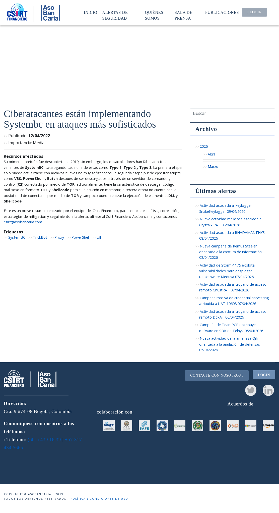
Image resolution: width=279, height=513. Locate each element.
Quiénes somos (154, 15)
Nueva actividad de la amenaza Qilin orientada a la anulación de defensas (229, 344)
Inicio (90, 12)
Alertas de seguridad (115, 15)
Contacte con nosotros (217, 375)
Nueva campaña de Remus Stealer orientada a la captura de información (230, 252)
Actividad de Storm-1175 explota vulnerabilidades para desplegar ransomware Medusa (227, 271)
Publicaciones (222, 12)
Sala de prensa (183, 15)
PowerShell (81, 237)
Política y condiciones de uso (99, 498)
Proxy (59, 237)
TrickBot (40, 237)
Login (254, 12)
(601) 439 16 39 (44, 439)
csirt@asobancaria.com (23, 222)
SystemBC (16, 237)
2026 (204, 146)
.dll (99, 237)
